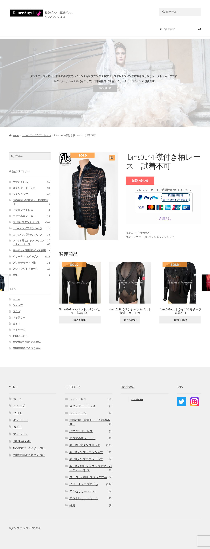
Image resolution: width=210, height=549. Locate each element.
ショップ (25, 29)
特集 (15, 274)
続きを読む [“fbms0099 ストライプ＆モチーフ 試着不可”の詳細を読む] (180, 319)
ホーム (11, 29)
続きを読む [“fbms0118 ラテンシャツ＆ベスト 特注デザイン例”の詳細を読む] (130, 319)
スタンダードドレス (24, 188)
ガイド (16, 323)
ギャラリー (19, 317)
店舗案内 (70, 29)
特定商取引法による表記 (27, 342)
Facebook (127, 387)
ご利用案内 (53, 29)
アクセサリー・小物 (24, 262)
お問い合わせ (101, 29)
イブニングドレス (23, 210)
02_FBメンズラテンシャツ (36, 135)
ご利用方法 (163, 218)
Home (16, 135)
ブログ (84, 29)
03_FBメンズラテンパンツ (27, 234)
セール (38, 29)
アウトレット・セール (25, 268)
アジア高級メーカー (24, 216)
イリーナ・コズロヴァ (25, 256)
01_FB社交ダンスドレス (26, 222)
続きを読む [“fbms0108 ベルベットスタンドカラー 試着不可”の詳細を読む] (80, 319)
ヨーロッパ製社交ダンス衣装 (29, 250)
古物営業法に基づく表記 (27, 348)
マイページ (19, 329)
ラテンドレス (20, 181)
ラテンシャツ (20, 194)
